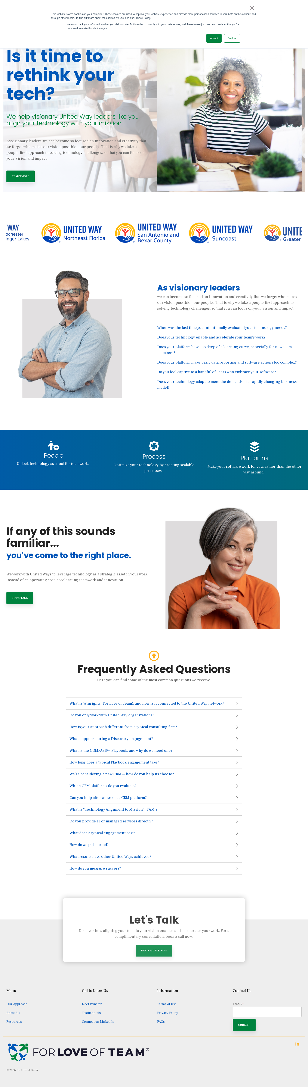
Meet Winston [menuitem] (92, 1004)
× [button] (252, 8)
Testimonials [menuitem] (91, 1013)
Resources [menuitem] (14, 1022)
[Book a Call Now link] (154, 986)
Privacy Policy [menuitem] (167, 1013)
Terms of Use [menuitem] (166, 1004)
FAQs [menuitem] (161, 1022)
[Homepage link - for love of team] (78, 1059)
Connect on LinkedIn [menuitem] (98, 1022)
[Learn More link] (20, 176)
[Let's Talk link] (19, 598)
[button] (297, 1044)
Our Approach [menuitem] (17, 1004)
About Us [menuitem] (13, 1013)
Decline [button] (232, 38)
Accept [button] (214, 38)
